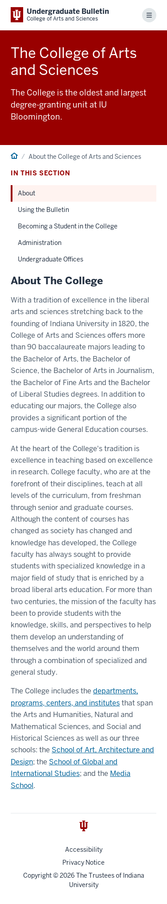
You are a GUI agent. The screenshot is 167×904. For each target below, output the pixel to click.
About (26, 193)
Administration (39, 243)
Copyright (37, 875)
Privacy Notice (83, 862)
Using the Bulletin (43, 210)
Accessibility (83, 850)
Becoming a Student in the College (68, 226)
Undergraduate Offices (50, 259)
